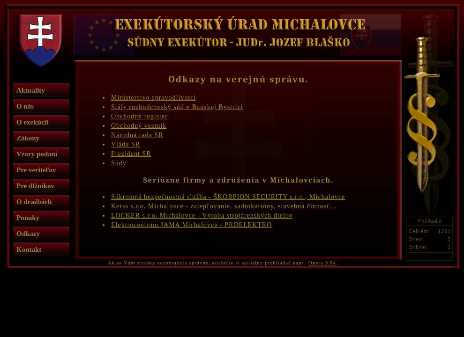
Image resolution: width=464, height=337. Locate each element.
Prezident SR (131, 153)
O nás (25, 106)
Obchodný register (139, 116)
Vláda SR (125, 144)
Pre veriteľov (36, 170)
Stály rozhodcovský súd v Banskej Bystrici (177, 106)
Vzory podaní (36, 154)
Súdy (119, 163)
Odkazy (28, 233)
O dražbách (34, 201)
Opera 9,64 (322, 262)
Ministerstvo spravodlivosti (153, 97)
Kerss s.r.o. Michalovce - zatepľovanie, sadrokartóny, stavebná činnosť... (224, 206)
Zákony (27, 138)
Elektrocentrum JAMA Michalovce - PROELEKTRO (191, 224)
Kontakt (28, 249)
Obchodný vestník (138, 125)
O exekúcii (32, 122)
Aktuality (30, 90)
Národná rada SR (137, 135)
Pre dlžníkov (35, 186)
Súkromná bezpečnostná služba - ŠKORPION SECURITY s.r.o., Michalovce (228, 196)
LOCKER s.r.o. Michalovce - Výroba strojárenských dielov (202, 215)
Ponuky (27, 217)
